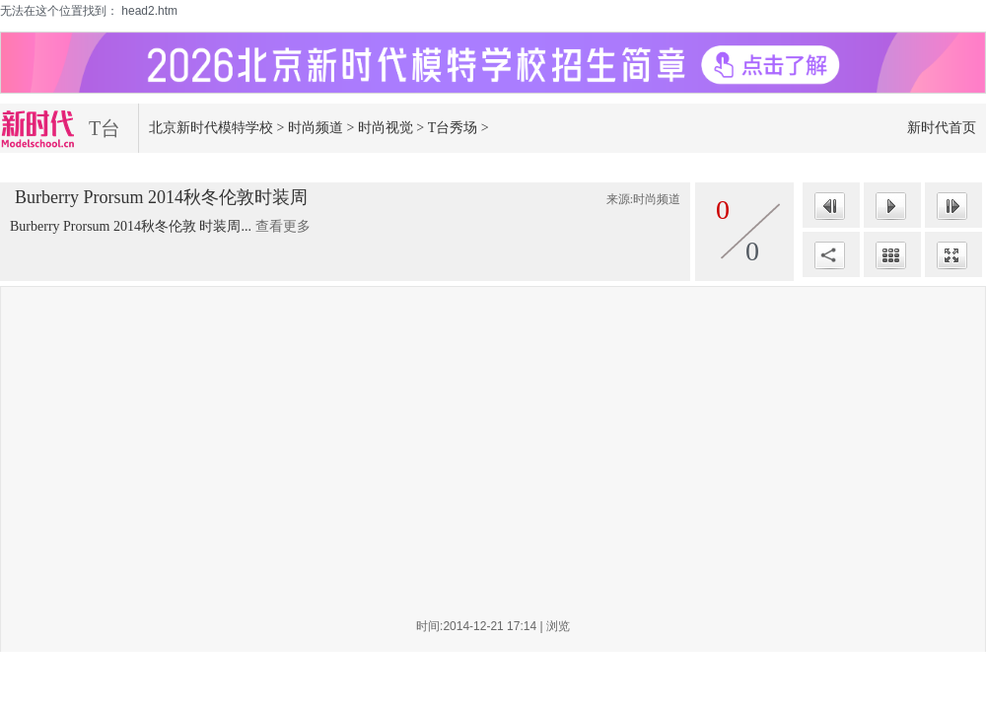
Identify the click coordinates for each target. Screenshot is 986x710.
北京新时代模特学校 (211, 127)
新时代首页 (941, 127)
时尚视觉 (385, 127)
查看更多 (283, 226)
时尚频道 (315, 127)
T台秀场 (453, 127)
